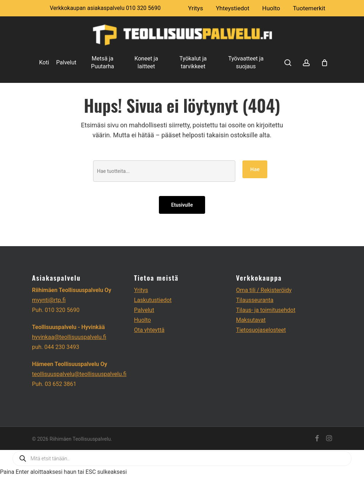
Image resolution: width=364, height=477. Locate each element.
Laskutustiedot (153, 300)
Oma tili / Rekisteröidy (263, 290)
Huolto (142, 320)
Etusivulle (182, 205)
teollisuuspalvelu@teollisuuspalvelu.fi (79, 374)
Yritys (141, 290)
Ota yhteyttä (149, 330)
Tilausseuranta (254, 300)
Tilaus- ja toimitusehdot (265, 310)
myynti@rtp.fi (49, 300)
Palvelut (144, 310)
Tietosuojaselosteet (261, 330)
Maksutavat (251, 320)
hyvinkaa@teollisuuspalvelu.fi (69, 337)
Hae (255, 169)
